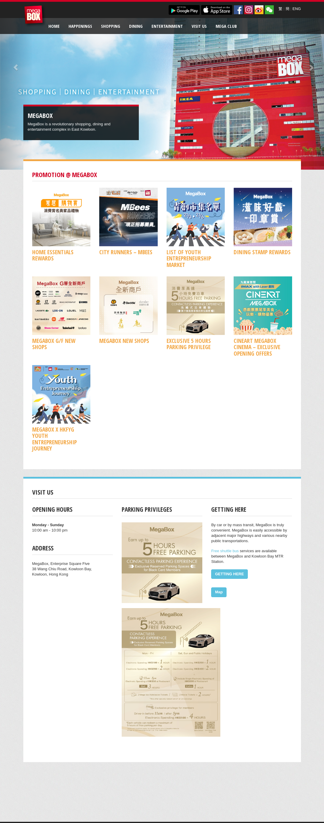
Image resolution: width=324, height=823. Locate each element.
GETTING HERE (229, 574)
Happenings (80, 26)
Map (219, 592)
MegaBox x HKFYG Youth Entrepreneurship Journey (54, 438)
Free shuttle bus (225, 551)
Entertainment (167, 26)
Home (54, 26)
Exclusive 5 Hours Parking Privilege (189, 344)
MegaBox (35, 16)
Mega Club (226, 26)
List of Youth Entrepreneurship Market (189, 258)
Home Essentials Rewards (53, 255)
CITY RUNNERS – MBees (125, 252)
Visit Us (199, 26)
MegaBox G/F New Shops (53, 344)
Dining (136, 26)
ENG (296, 9)
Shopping (110, 26)
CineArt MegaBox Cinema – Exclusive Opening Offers (257, 347)
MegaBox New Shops (124, 341)
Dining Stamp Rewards (262, 252)
